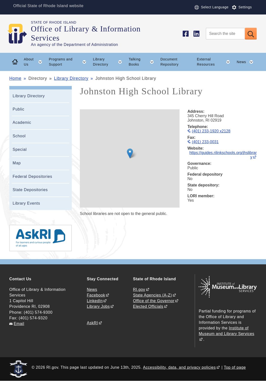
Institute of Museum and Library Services (226, 331)
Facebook (96, 295)
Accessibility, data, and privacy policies (179, 367)
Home (15, 78)
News (92, 289)
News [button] (247, 61)
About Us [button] (35, 61)
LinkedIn (95, 301)
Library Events (26, 203)
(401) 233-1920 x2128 (211, 131)
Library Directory (71, 78)
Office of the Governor (153, 301)
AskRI (92, 323)
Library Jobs (98, 306)
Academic (22, 122)
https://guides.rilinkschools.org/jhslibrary (223, 155)
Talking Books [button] (143, 61)
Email (19, 324)
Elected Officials (148, 306)
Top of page (235, 367)
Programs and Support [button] (69, 61)
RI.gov (139, 289)
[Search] (225, 34)
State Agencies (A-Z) (152, 295)
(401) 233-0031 (205, 142)
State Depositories (30, 190)
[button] (130, 153)
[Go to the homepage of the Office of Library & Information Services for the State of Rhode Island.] (20, 33)
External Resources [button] (215, 61)
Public (18, 109)
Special (20, 149)
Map (17, 163)
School (19, 136)
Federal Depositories (32, 176)
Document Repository (169, 61)
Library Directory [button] (109, 61)
